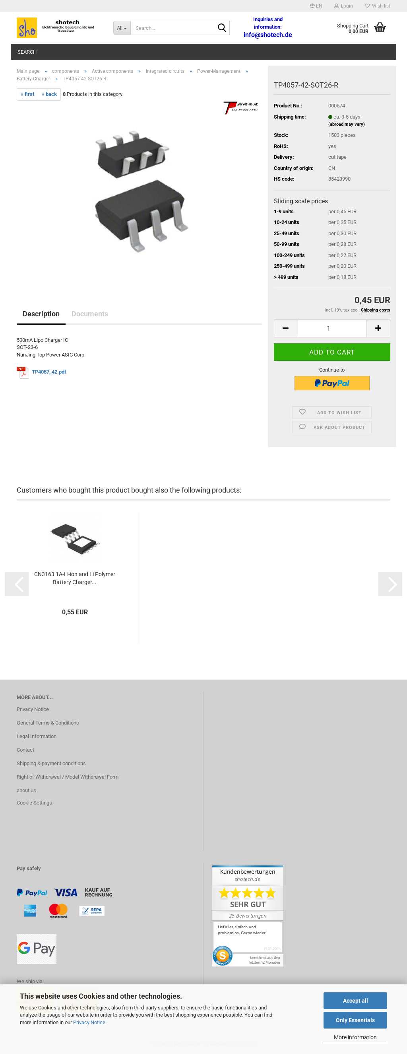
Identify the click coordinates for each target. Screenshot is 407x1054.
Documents (90, 314)
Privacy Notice (89, 1022)
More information (355, 1037)
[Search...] (121, 28)
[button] (316, 6)
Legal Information (36, 736)
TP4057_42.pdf (50, 372)
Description (41, 314)
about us (26, 790)
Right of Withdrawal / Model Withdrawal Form (67, 777)
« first (27, 94)
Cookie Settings (34, 803)
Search (27, 52)
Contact (25, 750)
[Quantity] (332, 328)
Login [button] (343, 6)
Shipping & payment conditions (51, 763)
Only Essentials (355, 1020)
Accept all (355, 1001)
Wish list (377, 6)
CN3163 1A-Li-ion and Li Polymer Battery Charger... (74, 578)
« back (49, 94)
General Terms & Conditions (48, 723)
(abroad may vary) (346, 124)
